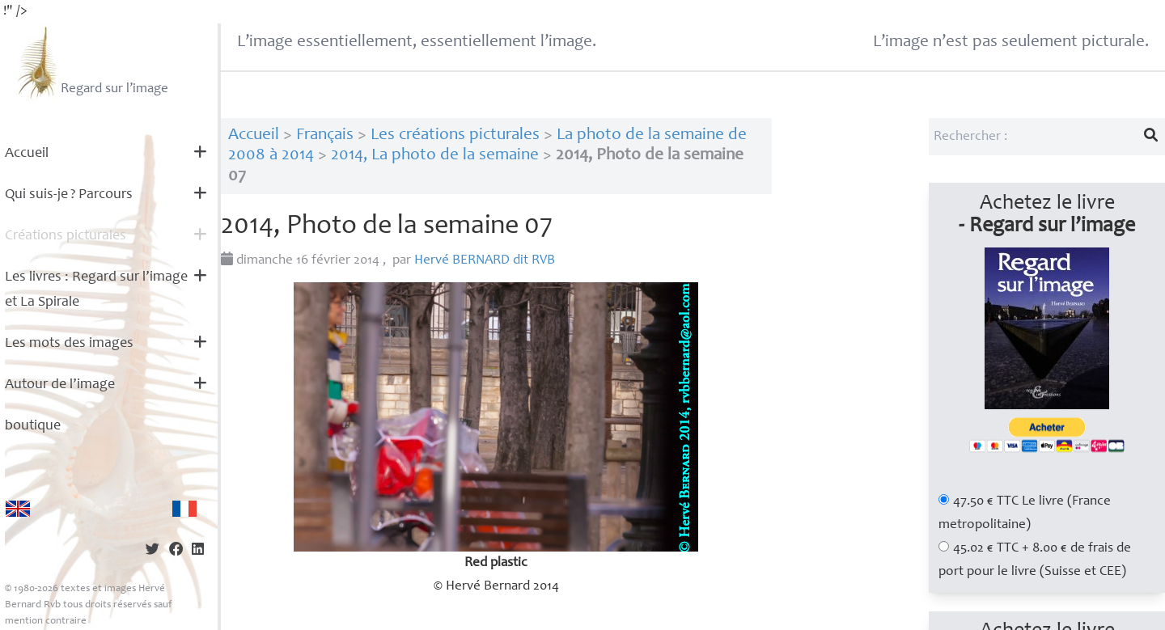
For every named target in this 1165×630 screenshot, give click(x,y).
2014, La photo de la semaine (435, 155)
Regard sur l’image (91, 62)
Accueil (27, 153)
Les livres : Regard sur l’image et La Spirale (96, 290)
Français (325, 135)
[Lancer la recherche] (1151, 136)
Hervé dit (484, 261)
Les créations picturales (455, 135)
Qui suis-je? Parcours (69, 195)
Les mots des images (69, 343)
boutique (33, 426)
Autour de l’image (60, 385)
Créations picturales (65, 236)
